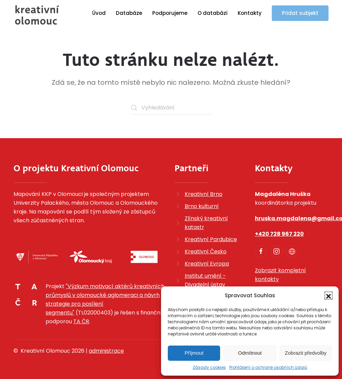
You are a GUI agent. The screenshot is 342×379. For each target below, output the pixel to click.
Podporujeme (169, 13)
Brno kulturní (202, 206)
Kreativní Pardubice (211, 239)
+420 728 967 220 (279, 234)
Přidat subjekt (300, 13)
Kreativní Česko (206, 251)
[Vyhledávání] (171, 108)
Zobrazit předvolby (305, 353)
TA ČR (81, 321)
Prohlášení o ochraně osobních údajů (268, 367)
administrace (106, 351)
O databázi (213, 13)
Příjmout (194, 353)
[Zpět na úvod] (37, 14)
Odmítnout (250, 353)
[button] (328, 295)
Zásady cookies (209, 367)
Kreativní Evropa (207, 264)
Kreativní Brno (203, 194)
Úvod (99, 13)
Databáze (129, 13)
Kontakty (250, 13)
